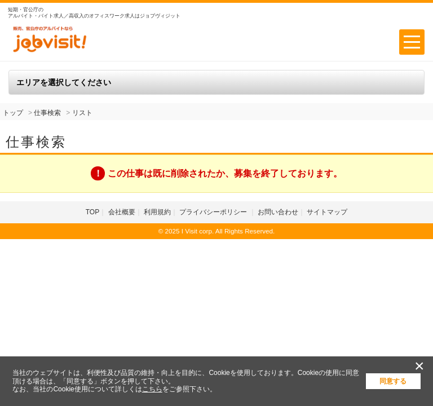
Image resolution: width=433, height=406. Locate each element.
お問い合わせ (278, 212)
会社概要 (121, 212)
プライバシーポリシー (214, 212)
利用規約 (157, 212)
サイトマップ (327, 212)
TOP (92, 212)
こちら (152, 389)
